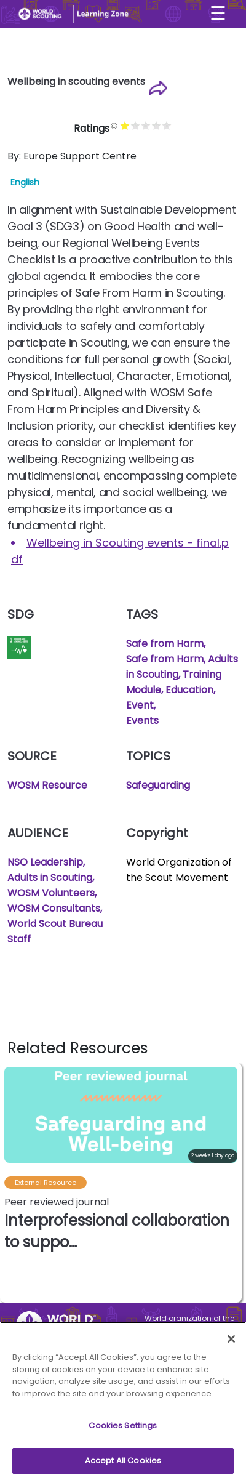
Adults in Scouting (49, 877)
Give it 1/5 (126, 125)
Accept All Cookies (123, 1465)
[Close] (231, 1343)
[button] (231, 1182)
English (24, 182)
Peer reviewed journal (56, 1202)
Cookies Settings (123, 1430)
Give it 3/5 (146, 125)
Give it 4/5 (157, 125)
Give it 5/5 (167, 125)
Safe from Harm (165, 644)
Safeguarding (158, 785)
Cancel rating (115, 125)
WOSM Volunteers (51, 893)
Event (140, 705)
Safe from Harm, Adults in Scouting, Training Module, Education (182, 674)
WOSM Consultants (53, 908)
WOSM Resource (47, 785)
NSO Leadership (45, 862)
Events (142, 720)
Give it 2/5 (136, 125)
